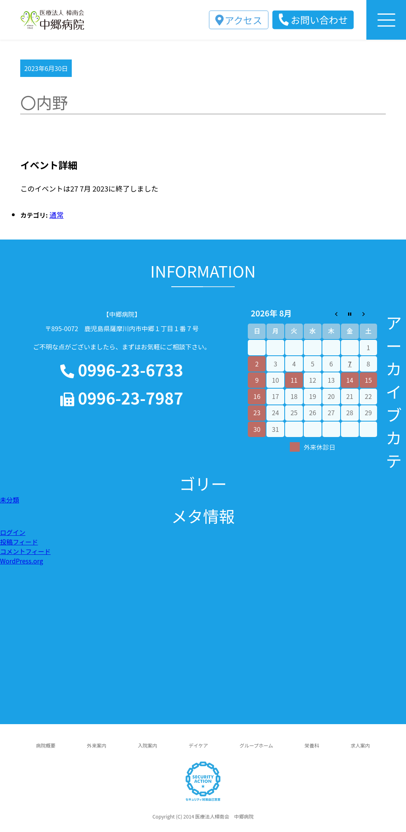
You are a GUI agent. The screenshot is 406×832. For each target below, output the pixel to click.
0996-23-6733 (121, 370)
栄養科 (311, 745)
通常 (56, 214)
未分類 (9, 499)
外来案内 (96, 745)
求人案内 (360, 745)
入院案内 (147, 745)
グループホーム (256, 745)
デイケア (198, 745)
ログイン (12, 532)
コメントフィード (25, 551)
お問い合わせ (319, 20)
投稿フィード (19, 541)
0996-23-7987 (121, 398)
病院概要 (46, 745)
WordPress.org (21, 561)
